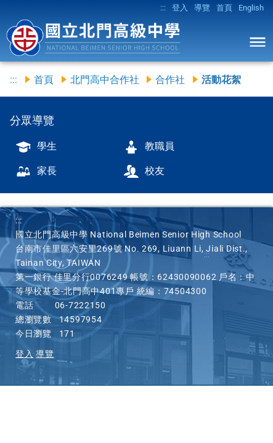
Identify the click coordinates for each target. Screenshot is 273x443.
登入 (180, 7)
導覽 (202, 7)
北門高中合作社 (104, 80)
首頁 (224, 7)
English (251, 7)
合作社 (170, 80)
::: (163, 7)
